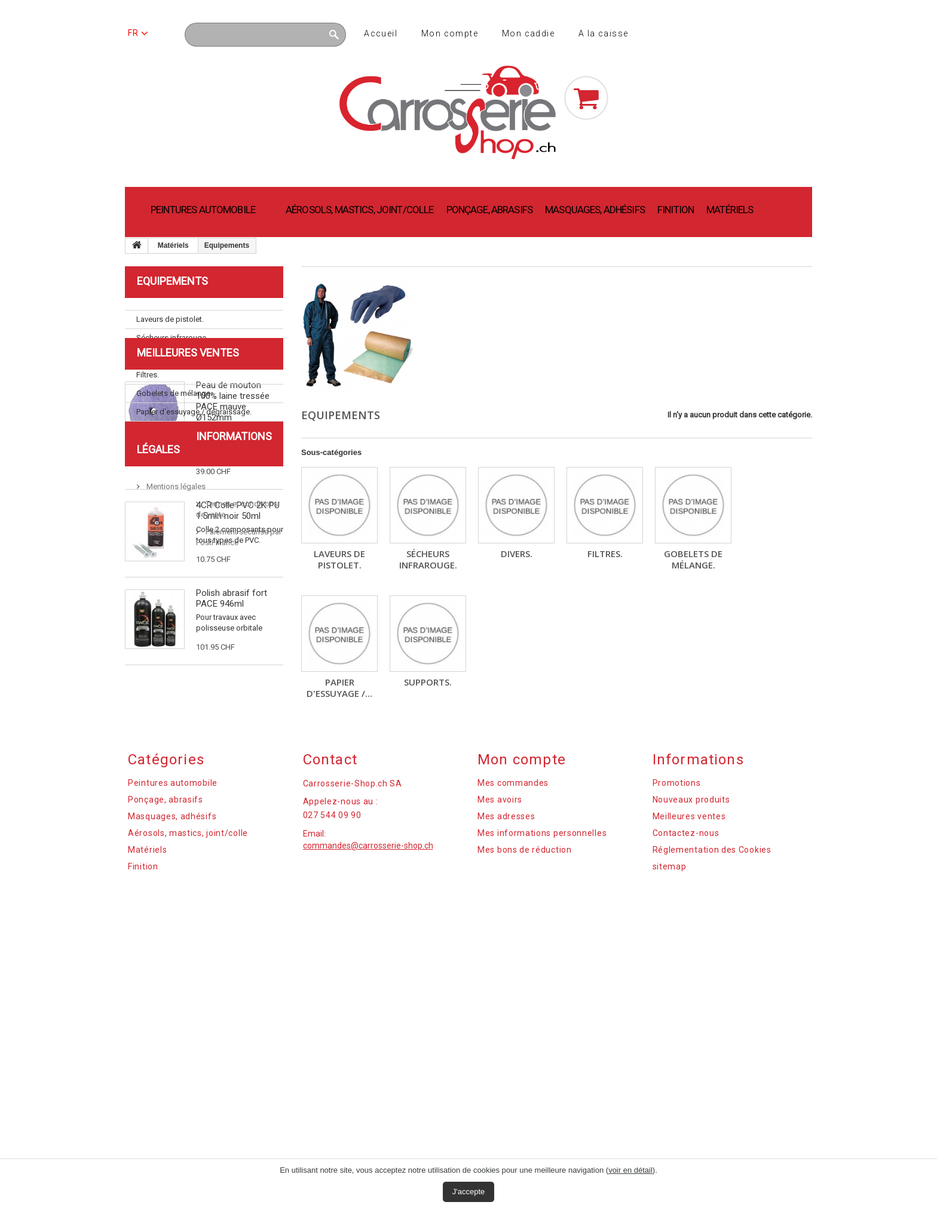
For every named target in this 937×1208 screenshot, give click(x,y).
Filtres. (605, 554)
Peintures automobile (203, 210)
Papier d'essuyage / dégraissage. (194, 411)
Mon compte (449, 33)
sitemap (670, 1089)
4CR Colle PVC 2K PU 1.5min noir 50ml (238, 630)
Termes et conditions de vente (197, 901)
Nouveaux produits (691, 1022)
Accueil (380, 33)
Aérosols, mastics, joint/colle (360, 210)
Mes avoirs (499, 1022)
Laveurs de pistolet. (339, 559)
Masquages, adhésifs (595, 210)
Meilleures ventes (188, 472)
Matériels (729, 210)
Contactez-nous (686, 1056)
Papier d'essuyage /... (339, 687)
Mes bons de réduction (524, 1072)
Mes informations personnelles (542, 1056)
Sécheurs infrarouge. (428, 559)
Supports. (428, 682)
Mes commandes (513, 1005)
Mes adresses (506, 1039)
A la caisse (603, 33)
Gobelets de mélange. (693, 559)
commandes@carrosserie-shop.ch (368, 1068)
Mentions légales (175, 884)
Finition (675, 210)
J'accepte (468, 1191)
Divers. (516, 554)
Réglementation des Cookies (712, 1072)
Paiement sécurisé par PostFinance (206, 919)
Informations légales (197, 847)
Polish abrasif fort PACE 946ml (231, 718)
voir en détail (630, 1170)
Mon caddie (528, 33)
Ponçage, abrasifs (489, 210)
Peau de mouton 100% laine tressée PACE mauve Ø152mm (233, 521)
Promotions (677, 1005)
